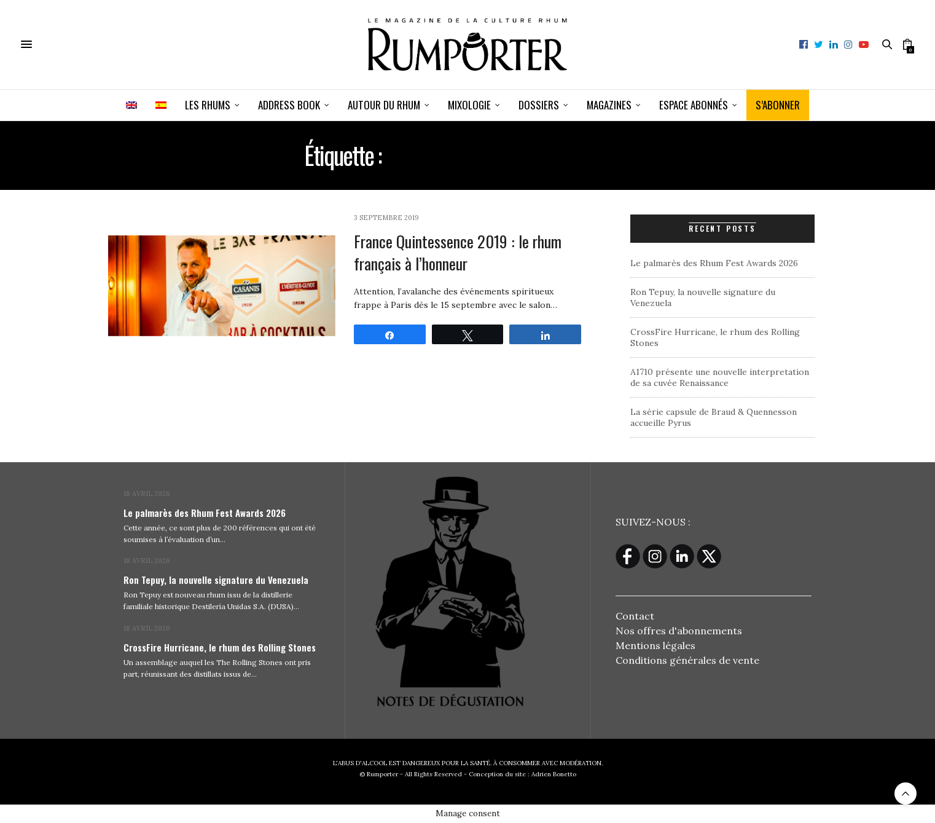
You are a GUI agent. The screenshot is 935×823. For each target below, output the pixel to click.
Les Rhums (207, 104)
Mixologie (469, 104)
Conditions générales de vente (687, 660)
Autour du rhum (384, 104)
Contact (635, 616)
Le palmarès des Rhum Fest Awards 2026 (714, 263)
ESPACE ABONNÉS (693, 104)
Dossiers (538, 104)
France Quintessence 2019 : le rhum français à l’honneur (457, 252)
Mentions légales (655, 645)
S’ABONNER (778, 104)
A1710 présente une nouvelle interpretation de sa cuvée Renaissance (719, 377)
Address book (289, 104)
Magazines (609, 104)
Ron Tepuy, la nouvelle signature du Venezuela (215, 579)
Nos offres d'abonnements (679, 630)
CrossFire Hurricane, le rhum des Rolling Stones (219, 647)
